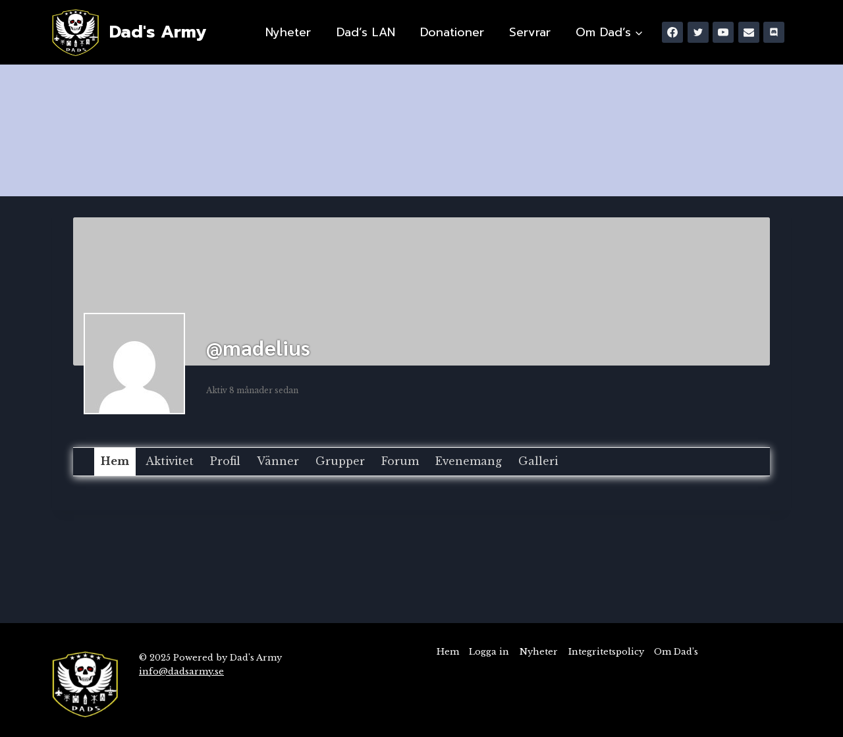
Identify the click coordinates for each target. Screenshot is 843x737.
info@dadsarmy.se (181, 671)
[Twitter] (698, 32)
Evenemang (468, 461)
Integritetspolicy (606, 651)
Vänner (278, 461)
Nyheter (288, 32)
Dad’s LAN (366, 32)
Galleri (538, 461)
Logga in (489, 651)
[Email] (748, 32)
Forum (400, 461)
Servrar (530, 32)
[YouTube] (723, 32)
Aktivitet (170, 461)
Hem (115, 461)
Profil (225, 461)
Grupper (340, 461)
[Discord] (773, 32)
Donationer (452, 32)
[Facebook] (672, 32)
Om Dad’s (676, 651)
